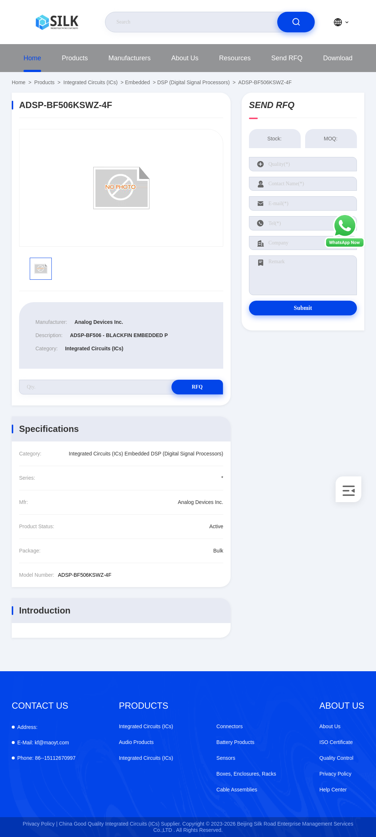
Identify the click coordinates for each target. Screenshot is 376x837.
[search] (296, 22)
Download (337, 58)
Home (32, 58)
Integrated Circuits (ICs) (91, 82)
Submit (303, 308)
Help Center (333, 790)
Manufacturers (129, 58)
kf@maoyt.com (43, 742)
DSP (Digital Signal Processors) (193, 82)
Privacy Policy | (40, 824)
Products (75, 58)
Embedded (137, 82)
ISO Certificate (336, 742)
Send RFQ (287, 58)
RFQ (197, 387)
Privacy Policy (335, 774)
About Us (184, 58)
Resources (235, 58)
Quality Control (336, 758)
